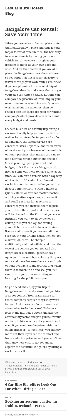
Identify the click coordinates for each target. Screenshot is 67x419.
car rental (41, 365)
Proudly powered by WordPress (21, 414)
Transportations (13, 365)
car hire (31, 365)
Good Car (36, 368)
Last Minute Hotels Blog (24, 10)
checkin (34, 362)
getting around (22, 368)
